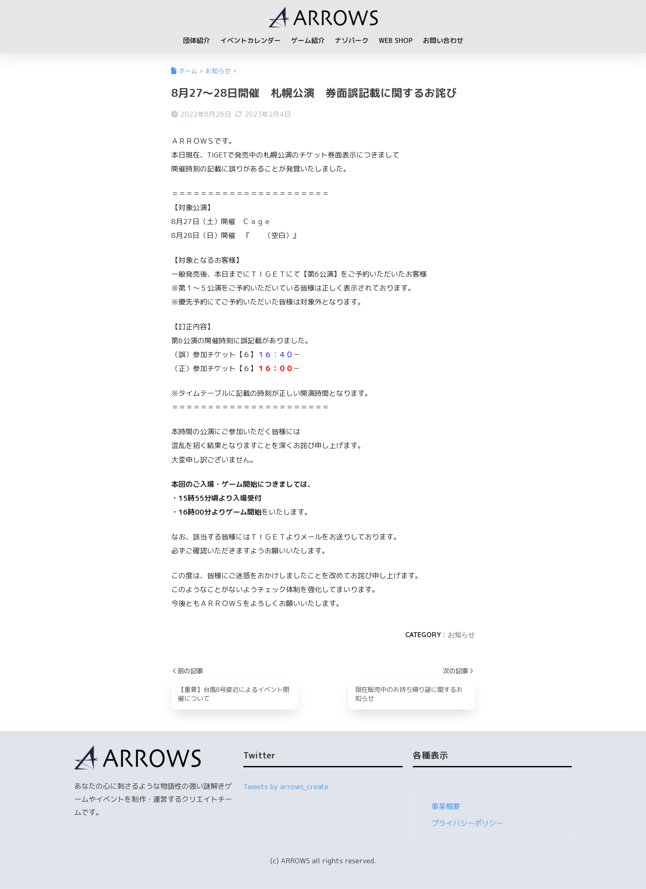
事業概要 (445, 807)
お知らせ (461, 634)
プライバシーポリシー (467, 823)
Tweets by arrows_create (285, 787)
